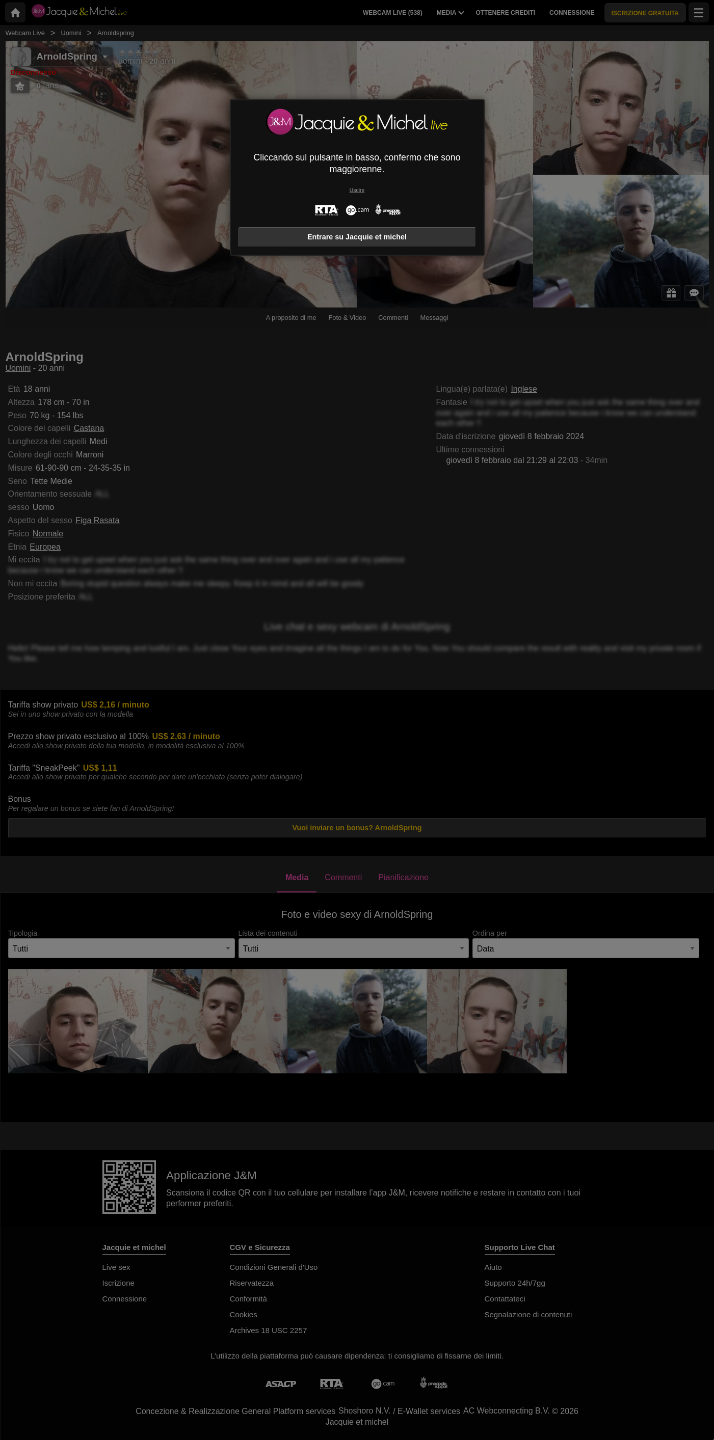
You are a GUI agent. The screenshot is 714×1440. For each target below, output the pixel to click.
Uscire (357, 190)
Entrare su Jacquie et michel (357, 237)
